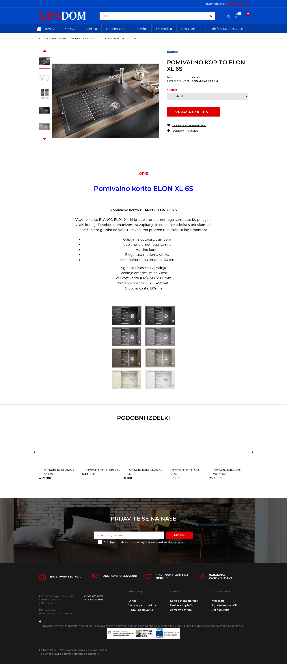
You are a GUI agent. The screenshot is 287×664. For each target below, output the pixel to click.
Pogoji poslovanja (140, 610)
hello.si (103, 649)
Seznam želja (220, 610)
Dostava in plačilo (185, 131)
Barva (173, 89)
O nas (132, 600)
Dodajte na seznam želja (189, 125)
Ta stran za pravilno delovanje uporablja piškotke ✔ (69, 653)
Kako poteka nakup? (184, 600)
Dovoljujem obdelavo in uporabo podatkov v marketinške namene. (144, 542)
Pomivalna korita (83, 38)
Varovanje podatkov (142, 605)
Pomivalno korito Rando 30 (102, 469)
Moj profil (218, 600)
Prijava (179, 535)
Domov (44, 38)
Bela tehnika (60, 38)
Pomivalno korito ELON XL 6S (117, 38)
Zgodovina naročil (224, 605)
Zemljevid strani (181, 610)
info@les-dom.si (237, 3)
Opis (143, 173)
